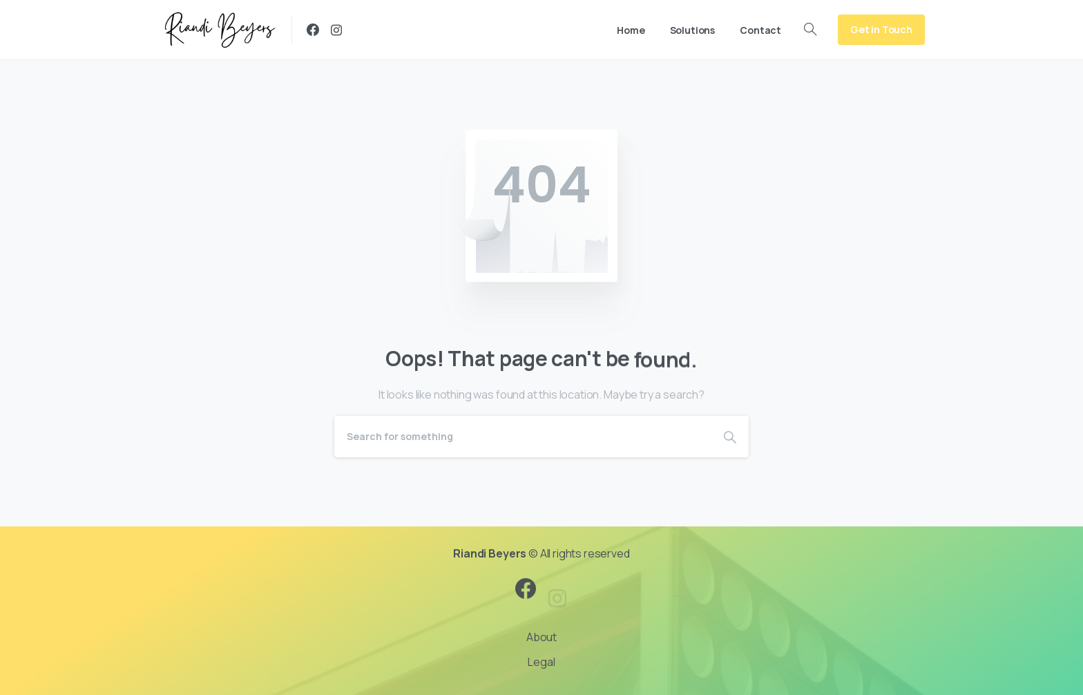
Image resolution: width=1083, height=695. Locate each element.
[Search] (522, 436)
